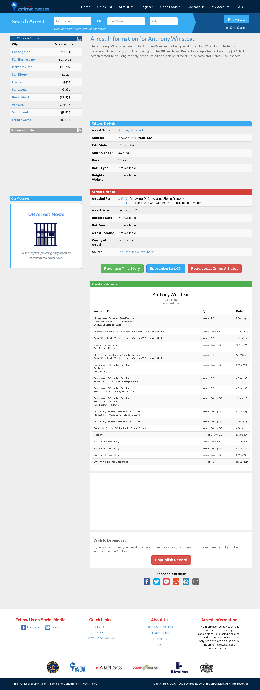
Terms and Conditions (63, 683)
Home (85, 7)
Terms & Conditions (160, 626)
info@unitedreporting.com (30, 683)
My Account (221, 7)
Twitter (52, 627)
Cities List (104, 7)
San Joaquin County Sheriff (136, 252)
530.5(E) (123, 202)
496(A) (122, 198)
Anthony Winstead (130, 130)
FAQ (240, 7)
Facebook (30, 627)
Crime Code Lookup (100, 638)
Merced (123, 145)
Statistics (126, 7)
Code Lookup (170, 7)
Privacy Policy (160, 632)
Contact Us (196, 7)
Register (146, 7)
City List (100, 626)
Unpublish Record (171, 560)
